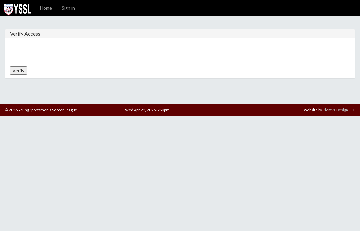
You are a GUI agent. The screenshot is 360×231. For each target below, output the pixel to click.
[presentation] (59, 53)
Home (46, 8)
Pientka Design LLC (339, 109)
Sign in (68, 8)
